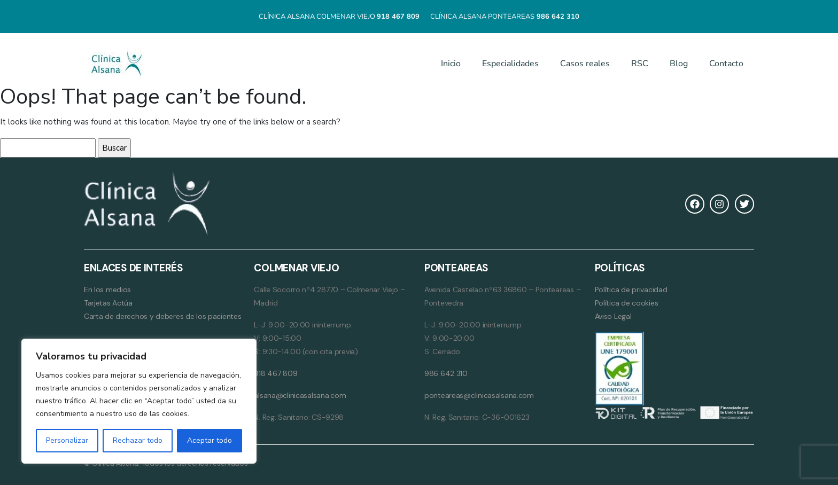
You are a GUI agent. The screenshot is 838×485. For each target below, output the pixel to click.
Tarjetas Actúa (108, 303)
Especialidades (510, 63)
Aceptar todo (209, 440)
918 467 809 (275, 373)
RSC (639, 63)
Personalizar (67, 440)
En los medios (107, 289)
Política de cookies (626, 303)
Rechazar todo (137, 440)
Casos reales (585, 63)
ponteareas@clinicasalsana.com (479, 395)
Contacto (726, 63)
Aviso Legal (613, 316)
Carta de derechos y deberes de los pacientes (163, 316)
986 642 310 (446, 373)
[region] (139, 401)
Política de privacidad (631, 289)
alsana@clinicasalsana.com (300, 395)
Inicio (451, 63)
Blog (679, 63)
